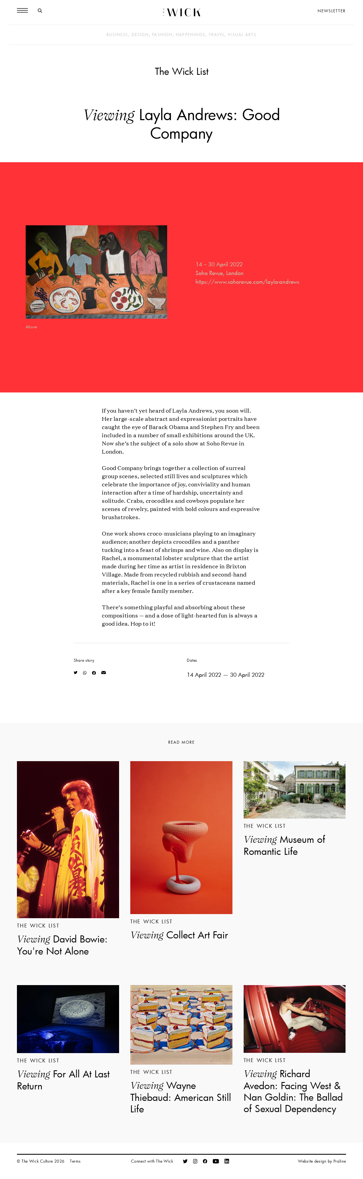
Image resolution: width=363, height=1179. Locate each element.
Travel (217, 34)
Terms (75, 1161)
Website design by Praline (322, 1161)
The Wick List (181, 71)
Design (140, 34)
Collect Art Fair (179, 935)
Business (117, 34)
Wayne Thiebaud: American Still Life (180, 1096)
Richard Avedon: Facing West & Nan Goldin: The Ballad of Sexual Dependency (293, 1091)
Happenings (190, 34)
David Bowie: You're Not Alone (62, 944)
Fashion (162, 34)
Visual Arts (242, 34)
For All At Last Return (63, 1079)
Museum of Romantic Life (284, 845)
